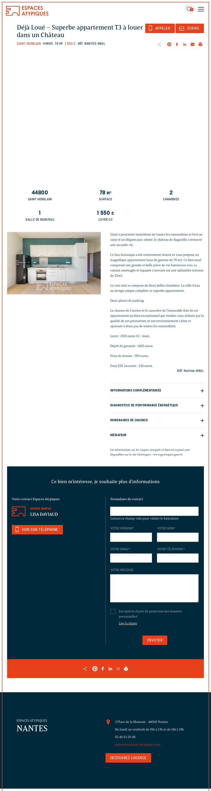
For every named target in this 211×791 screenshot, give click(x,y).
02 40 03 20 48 (125, 737)
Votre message (121, 570)
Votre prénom (122, 528)
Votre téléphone (171, 549)
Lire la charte (128, 623)
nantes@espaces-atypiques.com (137, 745)
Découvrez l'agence (128, 758)
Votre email (120, 549)
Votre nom (166, 528)
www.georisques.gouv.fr (168, 454)
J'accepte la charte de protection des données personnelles (150, 614)
